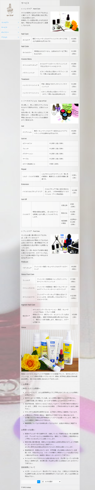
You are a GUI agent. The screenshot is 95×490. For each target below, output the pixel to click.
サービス (4, 27)
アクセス (4, 37)
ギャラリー (5, 32)
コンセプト (5, 22)
